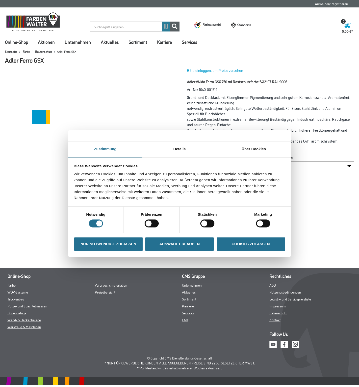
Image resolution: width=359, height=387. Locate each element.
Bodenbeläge (16, 312)
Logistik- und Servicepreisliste (290, 299)
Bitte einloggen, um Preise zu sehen (215, 70)
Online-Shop (16, 42)
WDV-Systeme (17, 292)
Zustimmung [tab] (105, 149)
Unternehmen (78, 42)
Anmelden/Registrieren (331, 3)
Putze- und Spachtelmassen (27, 305)
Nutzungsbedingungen (285, 292)
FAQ (185, 319)
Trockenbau (15, 299)
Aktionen (46, 42)
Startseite (11, 51)
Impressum (277, 305)
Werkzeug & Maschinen (24, 326)
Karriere (164, 42)
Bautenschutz (43, 51)
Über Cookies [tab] (254, 149)
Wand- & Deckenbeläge (24, 319)
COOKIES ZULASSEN (250, 244)
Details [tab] (179, 149)
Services (189, 42)
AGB (272, 285)
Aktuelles (110, 42)
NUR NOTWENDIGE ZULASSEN (108, 244)
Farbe (26, 51)
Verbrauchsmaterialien (111, 285)
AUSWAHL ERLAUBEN (179, 244)
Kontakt (275, 319)
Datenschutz (278, 312)
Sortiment (137, 42)
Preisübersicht (105, 292)
